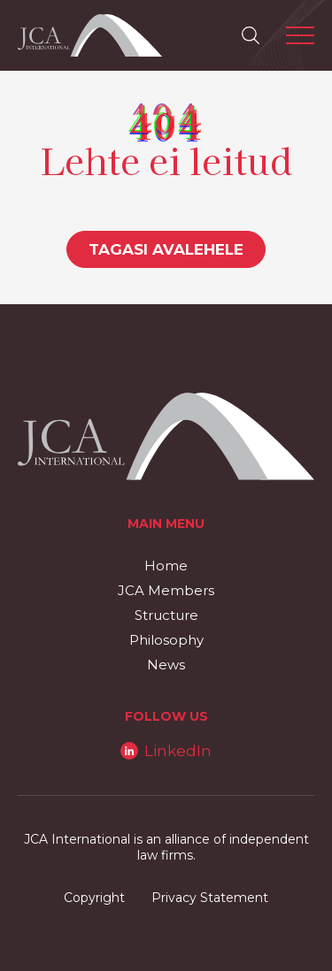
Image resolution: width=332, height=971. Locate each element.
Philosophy (166, 639)
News (166, 664)
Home (166, 565)
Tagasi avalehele (166, 249)
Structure (166, 615)
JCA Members (166, 590)
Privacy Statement (209, 898)
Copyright (94, 898)
